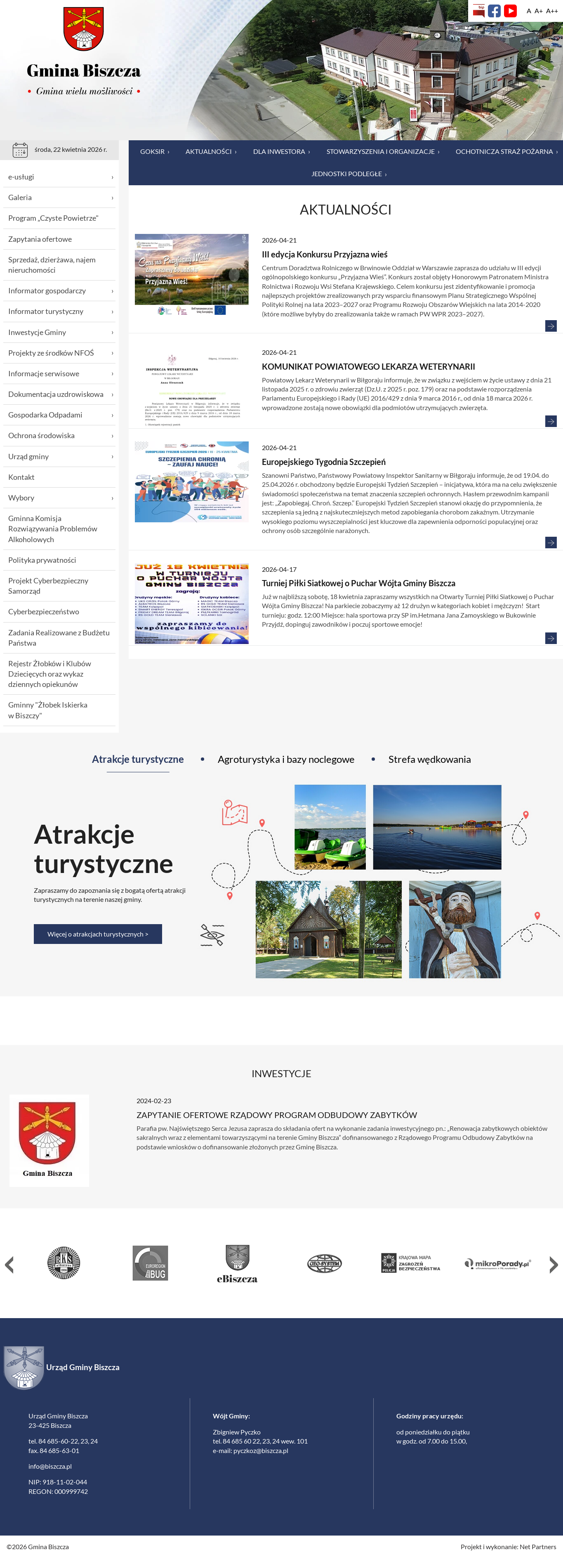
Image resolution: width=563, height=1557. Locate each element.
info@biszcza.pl (50, 1465)
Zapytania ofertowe (40, 238)
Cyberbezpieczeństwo (43, 611)
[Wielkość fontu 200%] (552, 10)
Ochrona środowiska (61, 435)
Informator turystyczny (61, 311)
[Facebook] (494, 11)
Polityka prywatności (42, 559)
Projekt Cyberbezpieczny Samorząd (48, 585)
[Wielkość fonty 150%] (539, 10)
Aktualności (211, 151)
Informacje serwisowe (61, 373)
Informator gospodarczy (61, 290)
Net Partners (538, 1546)
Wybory (61, 498)
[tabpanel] (281, 881)
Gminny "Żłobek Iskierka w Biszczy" (47, 710)
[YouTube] (510, 11)
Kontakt (21, 476)
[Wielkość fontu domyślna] (529, 10)
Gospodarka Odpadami (61, 415)
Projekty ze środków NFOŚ (61, 353)
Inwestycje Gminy (61, 332)
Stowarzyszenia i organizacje (383, 151)
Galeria (61, 197)
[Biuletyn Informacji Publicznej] (479, 11)
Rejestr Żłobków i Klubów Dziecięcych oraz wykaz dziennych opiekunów (49, 674)
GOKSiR (155, 151)
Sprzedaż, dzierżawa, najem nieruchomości (52, 264)
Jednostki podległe (349, 173)
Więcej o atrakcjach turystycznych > (97, 934)
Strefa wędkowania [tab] (430, 759)
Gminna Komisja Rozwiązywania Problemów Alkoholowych (52, 528)
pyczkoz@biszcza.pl (260, 1449)
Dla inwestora (281, 151)
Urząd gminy (61, 456)
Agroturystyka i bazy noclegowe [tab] (286, 759)
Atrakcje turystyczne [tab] (138, 759)
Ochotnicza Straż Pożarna (507, 151)
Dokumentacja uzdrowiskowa (61, 394)
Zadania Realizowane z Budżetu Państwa (59, 637)
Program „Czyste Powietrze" (53, 217)
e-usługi (61, 177)
